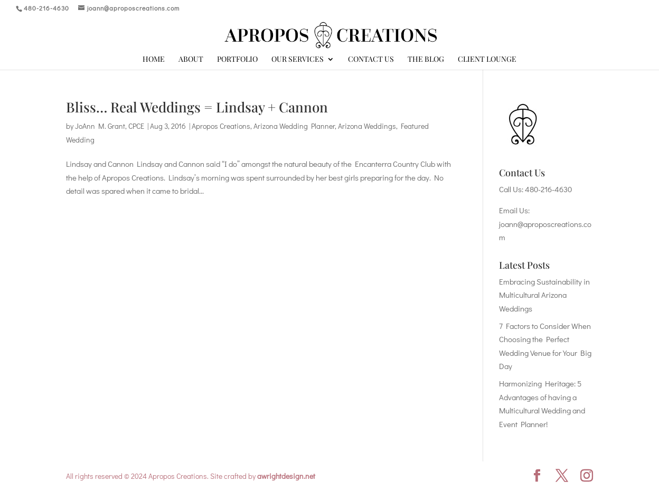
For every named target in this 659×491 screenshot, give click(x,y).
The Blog (426, 59)
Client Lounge (487, 59)
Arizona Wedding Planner (294, 126)
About (190, 59)
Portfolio (237, 59)
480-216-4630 (548, 189)
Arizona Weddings (367, 126)
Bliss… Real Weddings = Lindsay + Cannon (197, 107)
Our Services (297, 59)
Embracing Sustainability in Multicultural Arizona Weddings (544, 295)
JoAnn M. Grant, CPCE (109, 126)
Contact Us (371, 59)
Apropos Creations (221, 126)
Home (154, 59)
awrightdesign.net (286, 476)
